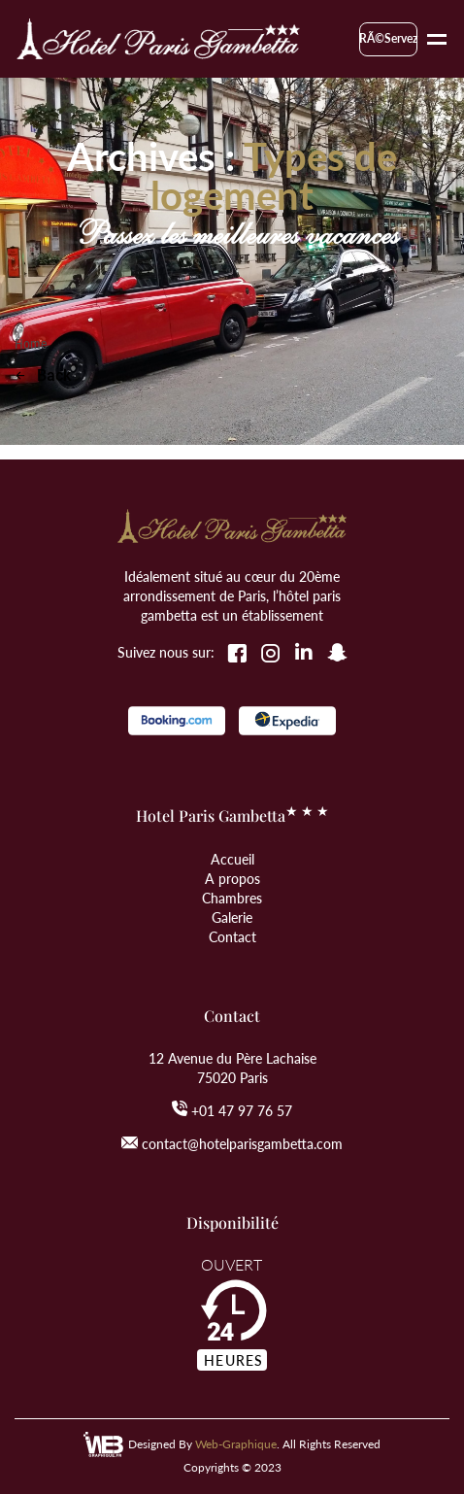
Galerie (232, 917)
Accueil (232, 858)
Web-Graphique (236, 1444)
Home (31, 343)
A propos (232, 878)
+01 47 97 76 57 (241, 1110)
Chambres (232, 897)
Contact (232, 936)
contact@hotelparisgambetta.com (242, 1143)
